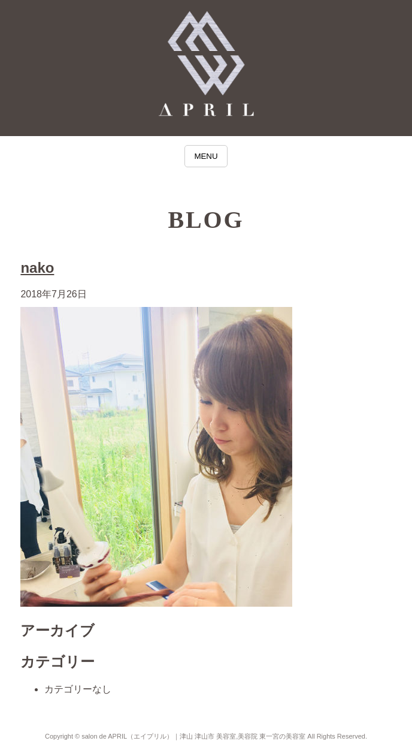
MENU (205, 156)
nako (37, 268)
